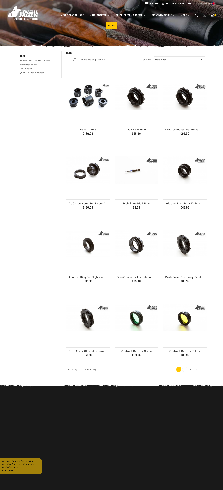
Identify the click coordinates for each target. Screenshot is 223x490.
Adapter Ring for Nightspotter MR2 (92, 277)
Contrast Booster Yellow (185, 351)
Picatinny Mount (28, 64)
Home (22, 55)
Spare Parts (26, 68)
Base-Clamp (88, 129)
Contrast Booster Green (136, 351)
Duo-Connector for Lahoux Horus (138, 277)
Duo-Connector (136, 129)
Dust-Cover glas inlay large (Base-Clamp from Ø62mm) (105, 351)
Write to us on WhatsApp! (179, 3)
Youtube (154, 3)
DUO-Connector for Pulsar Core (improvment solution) (104, 203)
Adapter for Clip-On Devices (35, 60)
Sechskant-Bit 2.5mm (136, 203)
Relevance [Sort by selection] (179, 59)
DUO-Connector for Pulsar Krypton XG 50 (192, 129)
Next (202, 369)
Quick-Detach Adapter (32, 72)
